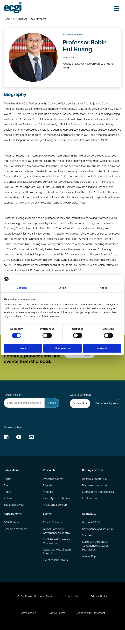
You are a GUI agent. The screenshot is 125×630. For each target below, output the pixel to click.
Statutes (87, 535)
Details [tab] (62, 287)
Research (49, 470)
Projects (48, 491)
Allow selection (62, 348)
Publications (11, 470)
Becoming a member (95, 485)
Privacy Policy (99, 596)
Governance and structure (98, 529)
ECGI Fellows (11, 522)
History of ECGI (91, 522)
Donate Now (80, 403)
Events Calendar (53, 522)
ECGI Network (20, 18)
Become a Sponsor (107, 403)
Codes (8, 478)
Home (7, 18)
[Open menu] (116, 8)
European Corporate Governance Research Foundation (95, 545)
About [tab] (103, 287)
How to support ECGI (95, 478)
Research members (15, 529)
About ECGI (89, 513)
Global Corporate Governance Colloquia (56, 531)
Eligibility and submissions (58, 498)
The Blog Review (14, 504)
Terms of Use (28, 612)
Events (47, 513)
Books (7, 491)
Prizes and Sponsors (55, 504)
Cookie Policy (57, 612)
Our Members (38, 18)
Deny (23, 348)
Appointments (13, 513)
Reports (47, 485)
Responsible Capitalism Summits (57, 551)
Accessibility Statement (91, 612)
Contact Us (71, 596)
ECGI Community (92, 498)
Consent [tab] (22, 287)
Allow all (102, 348)
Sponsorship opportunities (98, 491)
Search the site (12, 394)
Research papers (53, 478)
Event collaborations (55, 560)
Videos (8, 498)
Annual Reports (91, 556)
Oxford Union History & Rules (34, 596)
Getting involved (92, 470)
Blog (6, 485)
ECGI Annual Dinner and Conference (57, 541)
